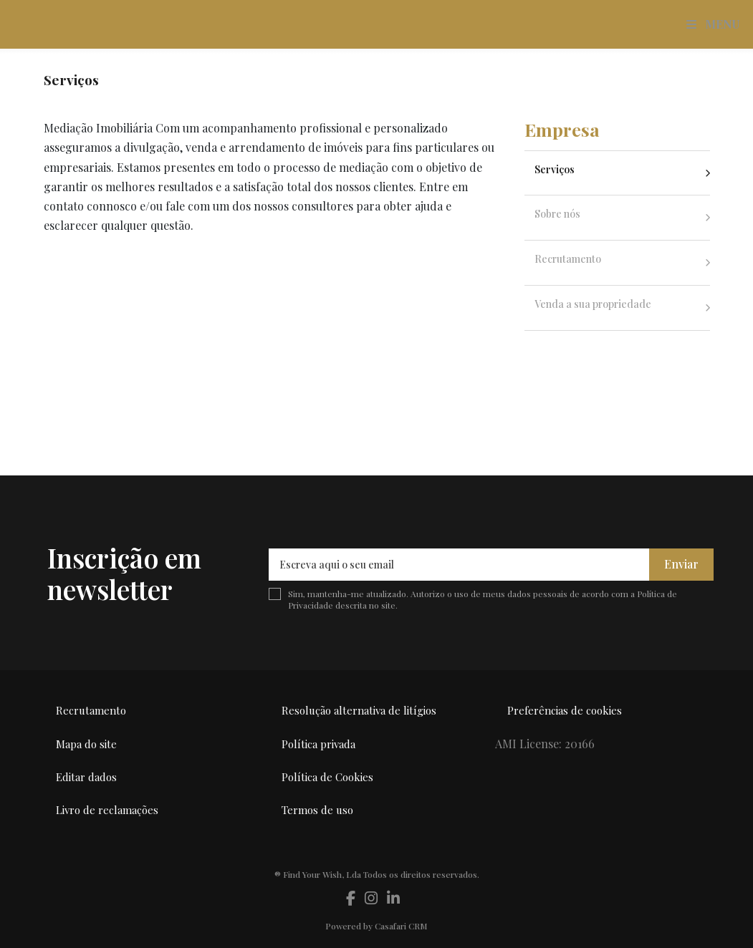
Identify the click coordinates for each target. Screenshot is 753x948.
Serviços (554, 169)
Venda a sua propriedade (592, 304)
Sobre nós (557, 214)
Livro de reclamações (107, 810)
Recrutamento (567, 259)
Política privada (318, 744)
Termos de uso (317, 810)
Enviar (681, 563)
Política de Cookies (327, 777)
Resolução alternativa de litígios (359, 710)
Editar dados (86, 777)
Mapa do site (86, 744)
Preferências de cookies (564, 710)
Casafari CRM (401, 926)
